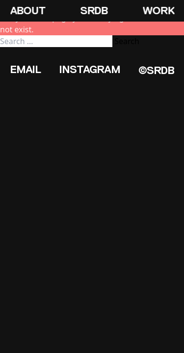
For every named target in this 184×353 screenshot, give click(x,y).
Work (158, 11)
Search (126, 41)
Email (25, 69)
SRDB (93, 11)
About (27, 11)
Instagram (89, 69)
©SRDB (156, 70)
